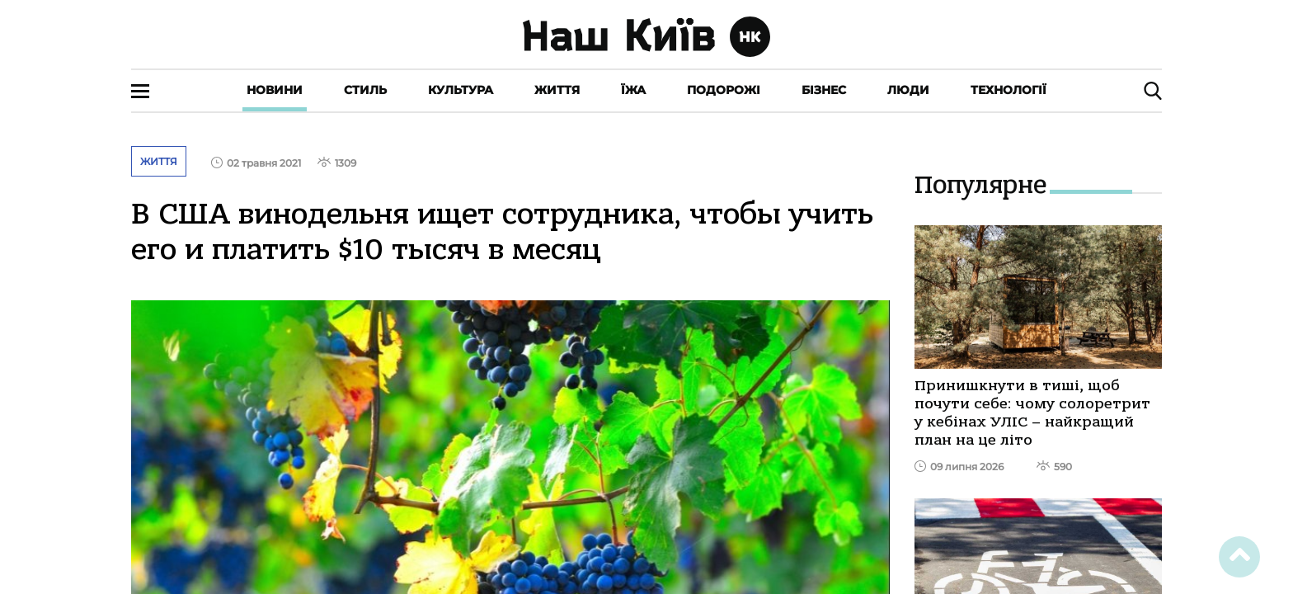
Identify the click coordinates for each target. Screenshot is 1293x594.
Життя (557, 89)
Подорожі (723, 89)
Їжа (633, 89)
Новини (275, 89)
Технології (1008, 89)
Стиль (365, 89)
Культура (460, 89)
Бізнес (824, 89)
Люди (908, 89)
